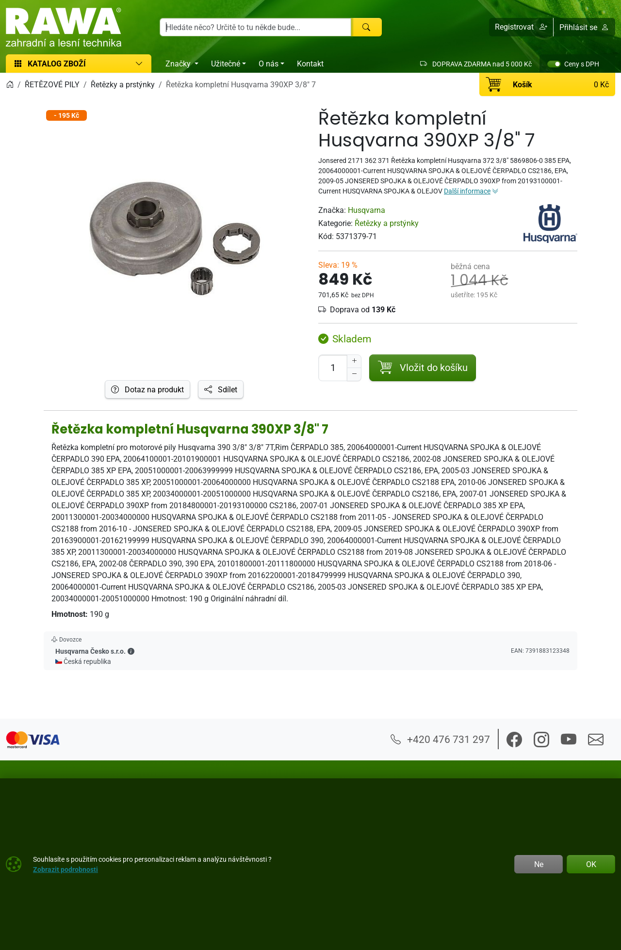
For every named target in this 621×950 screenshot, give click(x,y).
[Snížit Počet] (354, 374)
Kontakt (310, 63)
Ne (538, 864)
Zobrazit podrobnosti (65, 869)
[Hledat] (366, 27)
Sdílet (220, 389)
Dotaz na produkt (147, 389)
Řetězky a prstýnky (387, 223)
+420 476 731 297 (440, 739)
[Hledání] (255, 27)
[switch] (554, 64)
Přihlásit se (584, 27)
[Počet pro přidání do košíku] (332, 367)
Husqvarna (366, 210)
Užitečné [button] (225, 63)
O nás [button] (268, 63)
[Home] (10, 84)
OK (591, 864)
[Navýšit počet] (354, 361)
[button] (521, 27)
